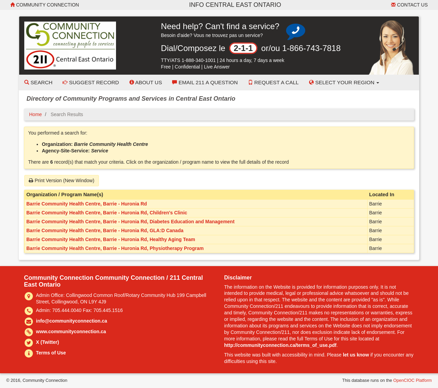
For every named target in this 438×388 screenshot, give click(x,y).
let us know (356, 355)
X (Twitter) (47, 342)
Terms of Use (51, 352)
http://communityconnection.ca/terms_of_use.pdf (280, 345)
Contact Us (409, 5)
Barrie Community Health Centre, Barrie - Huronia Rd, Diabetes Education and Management (130, 221)
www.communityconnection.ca (71, 331)
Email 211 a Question (204, 82)
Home (35, 114)
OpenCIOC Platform (412, 380)
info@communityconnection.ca (71, 321)
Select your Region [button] (344, 82)
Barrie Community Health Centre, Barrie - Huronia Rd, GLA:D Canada (104, 230)
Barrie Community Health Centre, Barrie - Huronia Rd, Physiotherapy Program (115, 248)
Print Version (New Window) (61, 180)
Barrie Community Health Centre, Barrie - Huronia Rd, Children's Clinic (106, 212)
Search (38, 82)
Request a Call (273, 82)
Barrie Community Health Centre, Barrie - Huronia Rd (86, 203)
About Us (145, 82)
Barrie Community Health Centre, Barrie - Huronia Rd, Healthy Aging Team (110, 239)
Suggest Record (91, 82)
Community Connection (44, 5)
